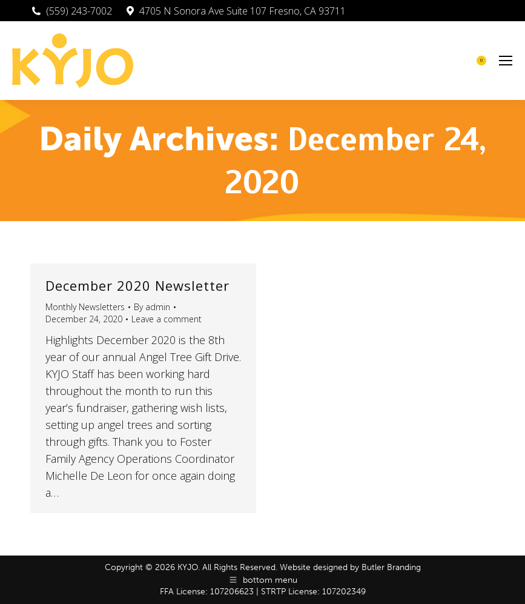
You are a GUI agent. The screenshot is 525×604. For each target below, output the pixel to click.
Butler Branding (391, 567)
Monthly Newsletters (85, 307)
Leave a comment (166, 319)
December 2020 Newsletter (137, 285)
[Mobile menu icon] (505, 60)
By (152, 307)
